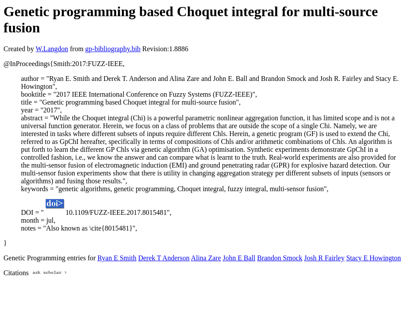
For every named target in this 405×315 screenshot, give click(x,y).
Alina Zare (206, 258)
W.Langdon (51, 48)
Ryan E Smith (116, 258)
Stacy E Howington (373, 258)
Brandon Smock (279, 258)
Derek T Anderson (164, 258)
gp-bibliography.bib (113, 48)
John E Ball (239, 258)
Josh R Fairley (324, 258)
